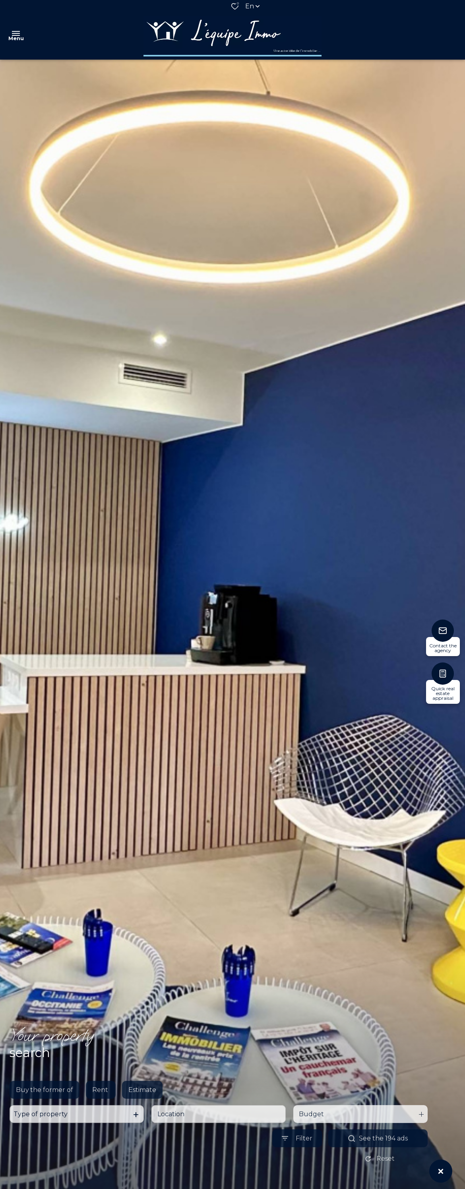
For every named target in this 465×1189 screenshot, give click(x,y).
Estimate (142, 1108)
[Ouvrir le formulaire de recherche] (297, 1156)
